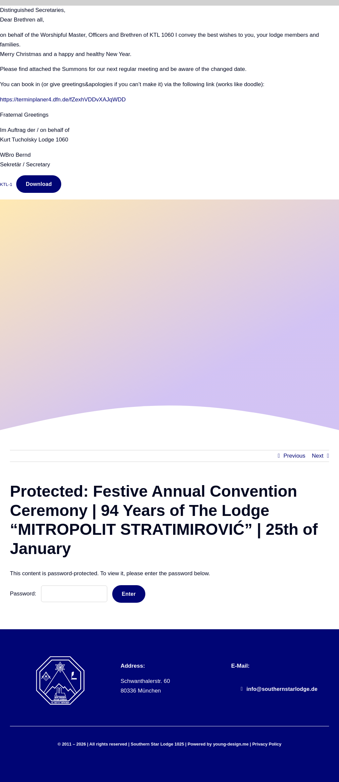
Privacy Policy (266, 744)
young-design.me (231, 744)
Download (39, 184)
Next (317, 456)
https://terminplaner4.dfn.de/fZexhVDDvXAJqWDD (63, 99)
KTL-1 (6, 184)
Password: (58, 593)
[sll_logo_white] (60, 658)
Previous (294, 456)
